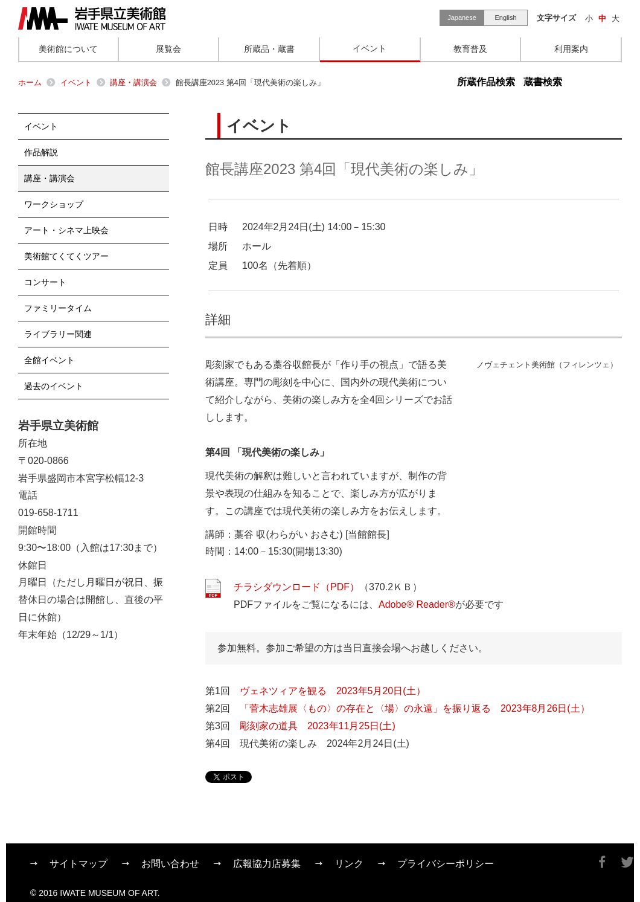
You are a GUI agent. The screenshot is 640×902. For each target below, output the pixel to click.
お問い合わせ (170, 864)
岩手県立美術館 (91, 18)
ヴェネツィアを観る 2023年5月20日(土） (333, 691)
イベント (76, 82)
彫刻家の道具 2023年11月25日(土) (317, 726)
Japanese (461, 17)
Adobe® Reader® (417, 604)
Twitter (627, 862)
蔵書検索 (542, 82)
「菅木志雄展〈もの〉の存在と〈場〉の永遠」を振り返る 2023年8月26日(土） (415, 708)
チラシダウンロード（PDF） (296, 587)
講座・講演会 (133, 82)
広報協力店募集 (267, 864)
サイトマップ (78, 864)
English (505, 17)
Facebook (602, 862)
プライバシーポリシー (445, 864)
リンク (348, 864)
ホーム (30, 82)
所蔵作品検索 (486, 82)
